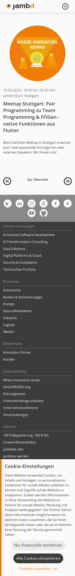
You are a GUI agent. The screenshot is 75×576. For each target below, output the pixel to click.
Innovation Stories (17, 352)
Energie (9, 304)
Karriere (10, 426)
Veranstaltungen (15, 415)
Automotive (12, 290)
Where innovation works (21, 380)
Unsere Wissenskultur (19, 442)
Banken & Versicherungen (22, 297)
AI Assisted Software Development (29, 235)
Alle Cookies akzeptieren (38, 558)
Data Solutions (14, 249)
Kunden (9, 359)
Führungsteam (14, 394)
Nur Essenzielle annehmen (38, 545)
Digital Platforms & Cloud (22, 255)
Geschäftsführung (16, 387)
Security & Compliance (20, 262)
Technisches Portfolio (19, 269)
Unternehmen (15, 371)
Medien (8, 331)
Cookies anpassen (35, 568)
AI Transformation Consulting (25, 242)
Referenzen (12, 343)
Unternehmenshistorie (20, 408)
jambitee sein (13, 449)
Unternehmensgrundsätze (23, 401)
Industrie (10, 318)
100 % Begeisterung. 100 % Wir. (26, 435)
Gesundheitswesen (17, 311)
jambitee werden (16, 456)
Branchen (11, 281)
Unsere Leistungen (19, 226)
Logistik (9, 325)
